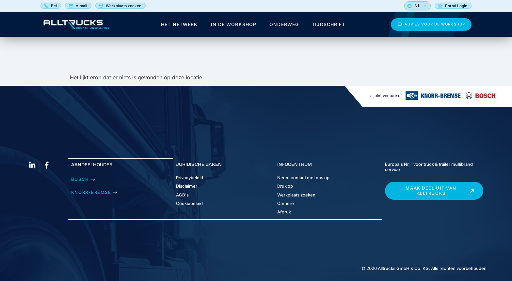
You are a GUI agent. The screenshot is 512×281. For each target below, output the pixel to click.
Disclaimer (186, 186)
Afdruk (284, 211)
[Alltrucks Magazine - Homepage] (76, 26)
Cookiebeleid (189, 203)
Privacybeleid (189, 177)
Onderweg (284, 26)
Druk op (285, 186)
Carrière (285, 203)
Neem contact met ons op (303, 177)
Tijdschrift (328, 26)
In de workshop (234, 26)
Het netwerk (179, 26)
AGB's (182, 194)
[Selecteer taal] (458, 6)
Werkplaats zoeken (296, 194)
